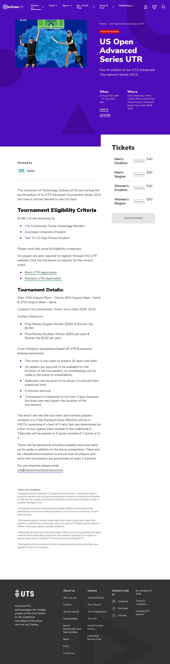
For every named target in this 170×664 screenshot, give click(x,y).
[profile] (146, 7)
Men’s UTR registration (40, 272)
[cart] (154, 7)
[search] (163, 7)
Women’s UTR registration (43, 278)
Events (103, 23)
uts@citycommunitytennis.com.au (40, 470)
